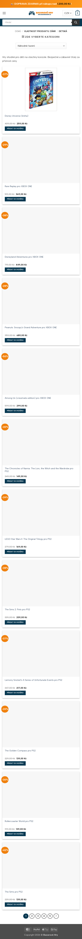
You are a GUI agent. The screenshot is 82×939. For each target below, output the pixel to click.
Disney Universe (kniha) (16, 116)
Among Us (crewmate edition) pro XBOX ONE (28, 398)
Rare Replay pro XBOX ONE (18, 186)
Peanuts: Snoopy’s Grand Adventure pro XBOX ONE (31, 327)
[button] (4, 13)
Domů (18, 31)
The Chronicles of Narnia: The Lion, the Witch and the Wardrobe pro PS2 (39, 469)
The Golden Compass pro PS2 (20, 750)
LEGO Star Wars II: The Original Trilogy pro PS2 (28, 539)
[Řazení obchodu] (41, 46)
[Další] (56, 916)
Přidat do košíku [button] (15, 129)
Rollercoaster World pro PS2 (19, 821)
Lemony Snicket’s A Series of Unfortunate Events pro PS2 (33, 680)
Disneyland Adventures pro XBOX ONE (24, 257)
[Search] (76, 22)
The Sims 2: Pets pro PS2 (17, 609)
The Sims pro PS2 (14, 892)
